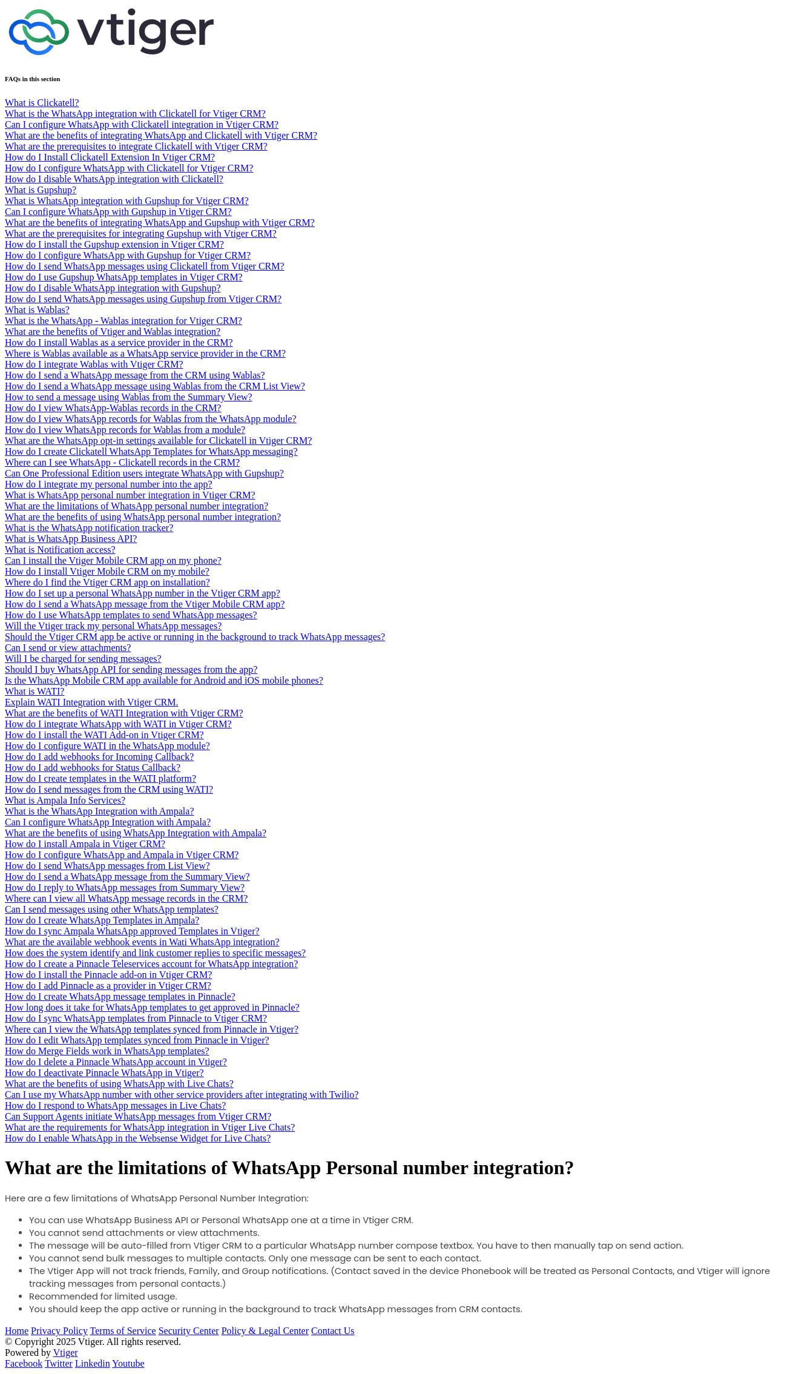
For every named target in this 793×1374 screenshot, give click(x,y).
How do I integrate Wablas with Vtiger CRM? (94, 364)
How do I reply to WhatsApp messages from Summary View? (125, 887)
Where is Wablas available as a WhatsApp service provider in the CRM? (145, 353)
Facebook (23, 1363)
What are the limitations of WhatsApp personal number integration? (136, 506)
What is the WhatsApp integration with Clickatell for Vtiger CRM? (135, 113)
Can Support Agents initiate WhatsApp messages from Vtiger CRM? (138, 1116)
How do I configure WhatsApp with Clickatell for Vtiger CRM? (129, 168)
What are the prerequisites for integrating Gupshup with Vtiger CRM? (141, 233)
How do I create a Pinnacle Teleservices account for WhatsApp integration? (151, 964)
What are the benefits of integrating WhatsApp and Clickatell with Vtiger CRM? (161, 135)
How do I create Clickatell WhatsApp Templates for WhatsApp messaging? (151, 451)
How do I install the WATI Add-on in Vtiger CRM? (104, 735)
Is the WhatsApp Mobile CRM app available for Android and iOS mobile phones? (164, 680)
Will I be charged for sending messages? (83, 658)
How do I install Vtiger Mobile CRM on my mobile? (107, 571)
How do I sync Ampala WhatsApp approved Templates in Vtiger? (132, 931)
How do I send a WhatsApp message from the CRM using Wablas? (135, 375)
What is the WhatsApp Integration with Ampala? (99, 811)
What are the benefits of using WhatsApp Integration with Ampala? (135, 833)
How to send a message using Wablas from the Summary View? (128, 397)
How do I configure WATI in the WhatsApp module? (107, 746)
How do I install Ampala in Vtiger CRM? (85, 844)
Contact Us (333, 1331)
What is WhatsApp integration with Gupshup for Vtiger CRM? (127, 201)
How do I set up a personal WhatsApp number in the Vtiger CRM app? (142, 593)
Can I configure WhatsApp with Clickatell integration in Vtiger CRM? (141, 124)
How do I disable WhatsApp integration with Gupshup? (113, 288)
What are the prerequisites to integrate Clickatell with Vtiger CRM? (136, 146)
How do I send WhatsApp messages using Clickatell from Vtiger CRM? (145, 266)
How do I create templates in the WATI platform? (100, 778)
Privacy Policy (59, 1331)
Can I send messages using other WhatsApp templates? (112, 909)
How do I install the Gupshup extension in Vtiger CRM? (114, 244)
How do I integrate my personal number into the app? (108, 484)
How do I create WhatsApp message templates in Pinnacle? (120, 996)
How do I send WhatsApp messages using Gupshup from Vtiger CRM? (143, 299)
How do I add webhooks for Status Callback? (92, 767)
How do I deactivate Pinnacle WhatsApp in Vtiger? (104, 1073)
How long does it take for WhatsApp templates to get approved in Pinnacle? (152, 1007)
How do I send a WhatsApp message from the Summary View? (127, 876)
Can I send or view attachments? (68, 647)
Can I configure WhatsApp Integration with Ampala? (108, 822)
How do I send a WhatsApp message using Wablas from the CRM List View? (155, 386)
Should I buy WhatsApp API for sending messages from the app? (131, 669)
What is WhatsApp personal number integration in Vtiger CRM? (130, 495)
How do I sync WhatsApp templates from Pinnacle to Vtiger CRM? (136, 1018)
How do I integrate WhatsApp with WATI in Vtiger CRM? (118, 724)
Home (16, 1331)
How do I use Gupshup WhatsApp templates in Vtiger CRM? (124, 277)
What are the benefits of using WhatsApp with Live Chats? (119, 1083)
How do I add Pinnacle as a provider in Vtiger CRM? (108, 985)
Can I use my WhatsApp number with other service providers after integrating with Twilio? (181, 1094)
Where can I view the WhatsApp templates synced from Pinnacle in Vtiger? (151, 1029)
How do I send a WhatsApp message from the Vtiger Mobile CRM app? (145, 604)
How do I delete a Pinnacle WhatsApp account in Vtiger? (116, 1062)
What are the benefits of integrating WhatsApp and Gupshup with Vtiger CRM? (160, 222)
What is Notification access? (60, 549)
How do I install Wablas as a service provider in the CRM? (119, 342)
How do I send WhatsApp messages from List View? (107, 865)
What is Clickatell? (42, 102)
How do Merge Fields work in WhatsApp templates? (107, 1051)
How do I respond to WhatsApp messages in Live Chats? (115, 1105)
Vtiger (65, 1352)
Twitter (59, 1363)
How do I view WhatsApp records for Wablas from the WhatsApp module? (151, 419)
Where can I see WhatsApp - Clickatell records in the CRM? (122, 462)
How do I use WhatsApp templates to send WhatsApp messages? (131, 615)
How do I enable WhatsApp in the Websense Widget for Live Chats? (138, 1138)
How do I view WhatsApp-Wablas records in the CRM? (113, 408)
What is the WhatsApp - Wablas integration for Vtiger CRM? (123, 320)
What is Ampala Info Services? (65, 800)
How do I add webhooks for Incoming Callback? (99, 756)
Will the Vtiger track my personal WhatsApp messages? (113, 626)
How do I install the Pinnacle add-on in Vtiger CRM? (108, 974)
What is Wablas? (37, 310)
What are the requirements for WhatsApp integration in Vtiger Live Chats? (150, 1127)
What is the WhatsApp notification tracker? (89, 528)
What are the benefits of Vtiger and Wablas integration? (112, 331)
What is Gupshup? (40, 190)
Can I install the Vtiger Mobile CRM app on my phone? (113, 560)
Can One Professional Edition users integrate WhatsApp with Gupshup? (144, 473)
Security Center (189, 1331)
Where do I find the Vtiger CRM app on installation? (107, 582)
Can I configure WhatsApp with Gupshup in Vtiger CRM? (118, 211)
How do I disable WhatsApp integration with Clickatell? (114, 179)
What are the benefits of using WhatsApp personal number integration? (143, 517)
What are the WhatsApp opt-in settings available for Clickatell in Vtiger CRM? (158, 440)
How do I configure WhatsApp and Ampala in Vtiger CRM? (122, 855)
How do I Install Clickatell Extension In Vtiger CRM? (110, 157)
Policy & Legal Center (265, 1331)
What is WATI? (34, 691)
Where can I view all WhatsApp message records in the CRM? (126, 898)
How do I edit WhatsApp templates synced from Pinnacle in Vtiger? (137, 1040)
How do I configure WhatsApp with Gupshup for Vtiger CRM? (128, 255)
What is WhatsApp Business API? (71, 538)
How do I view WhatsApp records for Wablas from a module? (125, 429)
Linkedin (92, 1363)
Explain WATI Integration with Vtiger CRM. (91, 702)
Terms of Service (123, 1331)
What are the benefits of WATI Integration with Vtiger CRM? (124, 713)
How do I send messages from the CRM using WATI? (109, 789)
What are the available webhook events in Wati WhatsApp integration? (142, 942)
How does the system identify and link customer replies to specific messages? (155, 953)
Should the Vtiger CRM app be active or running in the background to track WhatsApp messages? (195, 637)
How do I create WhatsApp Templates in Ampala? (102, 920)
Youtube (128, 1363)
